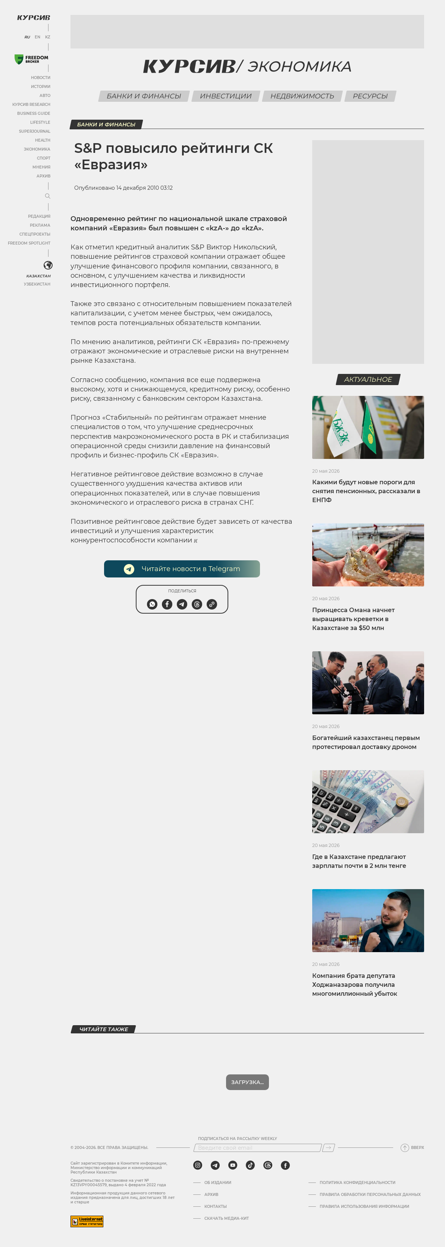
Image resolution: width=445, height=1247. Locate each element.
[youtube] (232, 1165)
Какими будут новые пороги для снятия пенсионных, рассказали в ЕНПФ (366, 491)
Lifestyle (40, 122)
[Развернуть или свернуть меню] (47, 196)
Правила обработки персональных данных (370, 1195)
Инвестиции (226, 96)
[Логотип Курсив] (33, 17)
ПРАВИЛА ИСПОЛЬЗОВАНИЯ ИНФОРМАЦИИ (364, 1207)
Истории (40, 86)
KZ (47, 37)
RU (27, 37)
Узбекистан (37, 284)
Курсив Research (31, 104)
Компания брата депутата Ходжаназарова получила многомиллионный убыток (354, 984)
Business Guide (33, 113)
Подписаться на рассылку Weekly (237, 1139)
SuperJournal (34, 131)
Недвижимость (302, 96)
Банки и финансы (144, 96)
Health (42, 140)
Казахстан (38, 276)
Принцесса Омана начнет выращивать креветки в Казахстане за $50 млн (353, 619)
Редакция (39, 216)
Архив (43, 176)
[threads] (267, 1165)
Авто (45, 95)
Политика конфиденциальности (357, 1183)
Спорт (43, 158)
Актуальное (368, 379)
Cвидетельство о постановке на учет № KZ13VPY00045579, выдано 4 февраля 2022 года (118, 1182)
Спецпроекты (34, 234)
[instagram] (197, 1165)
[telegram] (215, 1165)
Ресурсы (370, 96)
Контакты (215, 1207)
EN (37, 37)
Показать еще (247, 1082)
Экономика (37, 149)
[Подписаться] (328, 1148)
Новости (40, 77)
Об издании (217, 1183)
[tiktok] (250, 1165)
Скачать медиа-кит (226, 1218)
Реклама (40, 225)
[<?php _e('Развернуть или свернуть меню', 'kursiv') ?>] (48, 265)
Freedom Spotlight (29, 243)
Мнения (41, 167)
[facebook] (285, 1165)
